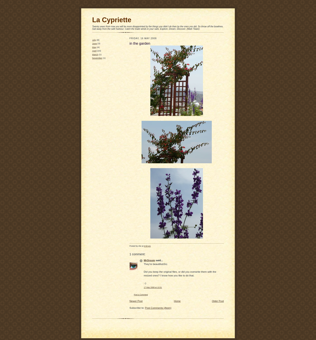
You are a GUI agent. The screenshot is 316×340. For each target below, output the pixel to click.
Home (177, 301)
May (94, 47)
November (97, 58)
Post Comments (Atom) (158, 308)
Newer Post (136, 301)
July (94, 40)
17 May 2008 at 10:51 (153, 287)
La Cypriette (111, 20)
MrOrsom (149, 260)
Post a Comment (141, 295)
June (94, 43)
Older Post (218, 301)
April (94, 51)
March (95, 54)
